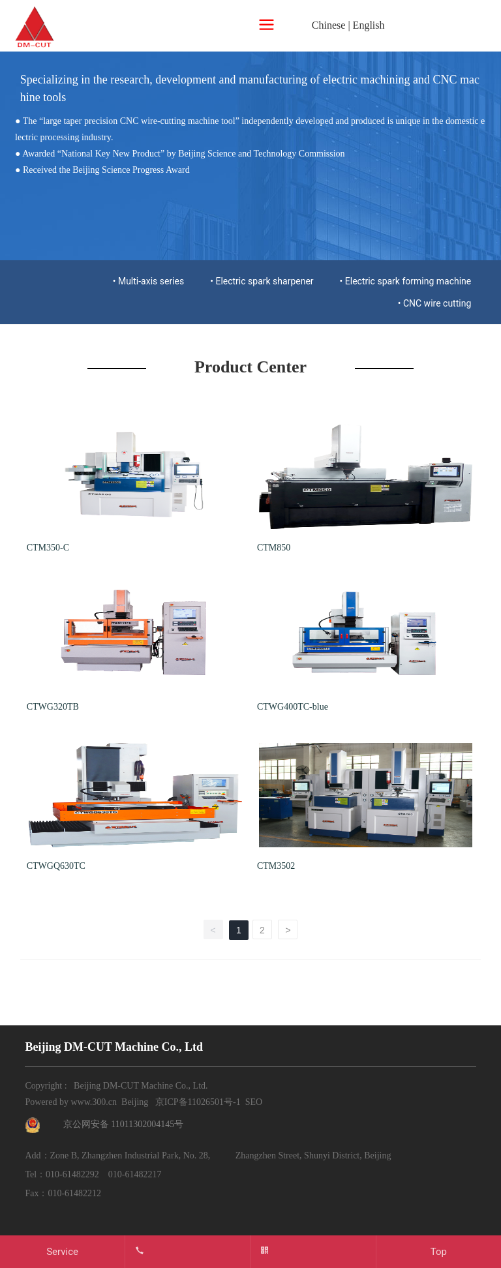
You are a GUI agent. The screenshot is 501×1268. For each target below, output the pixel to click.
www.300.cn (93, 1102)
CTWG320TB (53, 707)
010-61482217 (135, 1174)
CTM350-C (48, 547)
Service (62, 1252)
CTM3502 (276, 866)
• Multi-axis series (149, 281)
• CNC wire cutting (435, 303)
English (369, 25)
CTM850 (273, 547)
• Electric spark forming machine (406, 281)
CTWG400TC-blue (292, 707)
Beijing (134, 1102)
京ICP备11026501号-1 (198, 1102)
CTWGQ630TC (56, 866)
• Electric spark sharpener (261, 281)
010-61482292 (72, 1174)
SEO (253, 1102)
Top (439, 1252)
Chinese (329, 25)
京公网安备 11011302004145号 (123, 1124)
